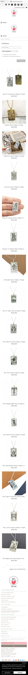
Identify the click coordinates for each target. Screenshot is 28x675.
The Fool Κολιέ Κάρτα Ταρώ (14, 372)
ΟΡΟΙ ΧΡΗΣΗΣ (5, 624)
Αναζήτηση (7, 39)
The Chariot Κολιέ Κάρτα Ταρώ (14, 342)
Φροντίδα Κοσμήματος (8, 602)
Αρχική (2, 39)
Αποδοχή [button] (20, 672)
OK (14, 645)
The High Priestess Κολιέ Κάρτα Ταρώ (14, 496)
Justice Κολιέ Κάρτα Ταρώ (14, 187)
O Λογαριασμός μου (7, 592)
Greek (2, 1)
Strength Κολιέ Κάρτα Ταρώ (14, 280)
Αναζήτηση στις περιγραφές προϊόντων (11, 56)
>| (3, 567)
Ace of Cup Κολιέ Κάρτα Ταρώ (14, 94)
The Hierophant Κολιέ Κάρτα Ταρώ (14, 465)
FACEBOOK (4, 631)
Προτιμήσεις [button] (8, 672)
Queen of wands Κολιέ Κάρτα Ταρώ (14, 249)
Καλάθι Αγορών (6, 594)
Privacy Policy (5, 622)
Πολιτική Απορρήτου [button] (17, 668)
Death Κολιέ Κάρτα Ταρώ (14, 125)
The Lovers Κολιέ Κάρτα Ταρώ (14, 527)
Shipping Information (8, 619)
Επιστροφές (4, 621)
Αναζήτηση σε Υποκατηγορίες (9, 54)
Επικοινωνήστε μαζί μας (9, 617)
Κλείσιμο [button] (24, 662)
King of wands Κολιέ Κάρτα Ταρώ (14, 218)
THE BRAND (4, 607)
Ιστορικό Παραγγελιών (8, 596)
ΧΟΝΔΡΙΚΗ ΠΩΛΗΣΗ (6, 609)
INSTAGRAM (4, 633)
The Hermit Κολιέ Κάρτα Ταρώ (14, 434)
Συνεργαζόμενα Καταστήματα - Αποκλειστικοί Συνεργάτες (11, 611)
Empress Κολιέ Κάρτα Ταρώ (14, 156)
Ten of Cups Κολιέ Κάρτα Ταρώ (14, 311)
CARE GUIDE (4, 600)
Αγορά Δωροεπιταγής (7, 598)
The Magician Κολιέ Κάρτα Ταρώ (14, 558)
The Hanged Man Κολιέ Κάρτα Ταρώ (14, 403)
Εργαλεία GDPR (5, 626)
